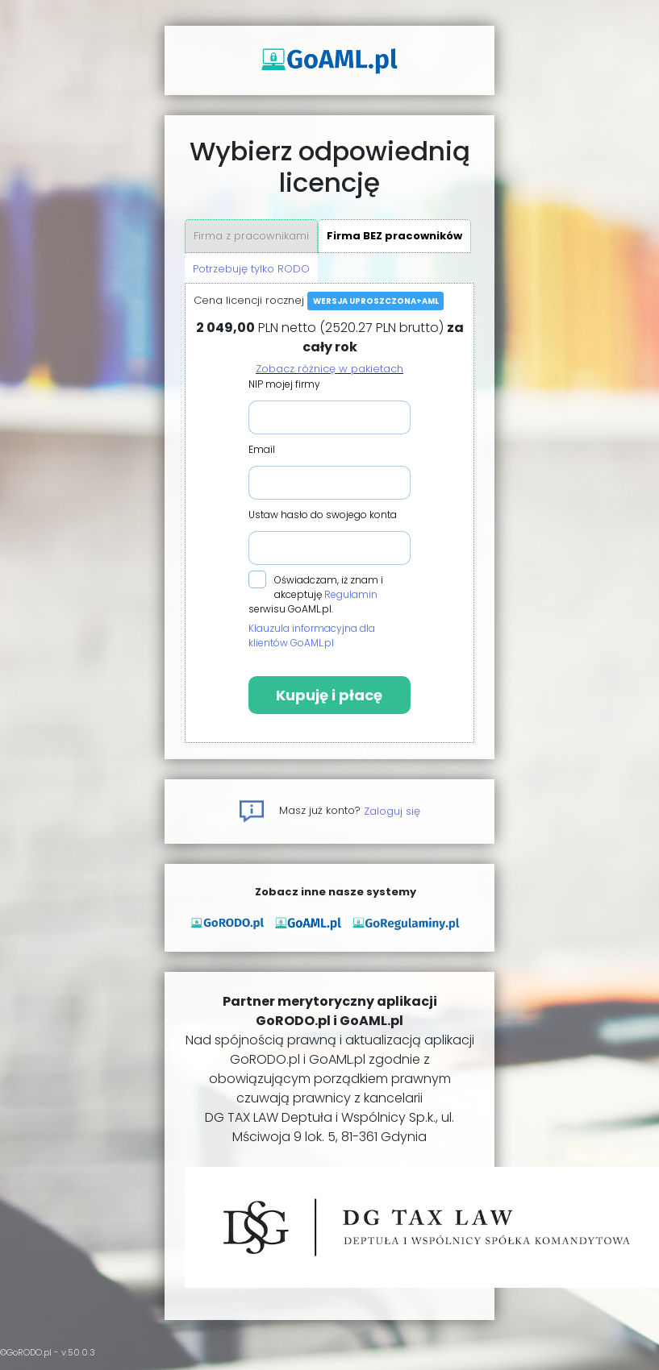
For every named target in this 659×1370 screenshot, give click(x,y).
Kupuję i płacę (329, 695)
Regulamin (350, 594)
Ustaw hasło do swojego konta (322, 514)
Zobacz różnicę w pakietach (329, 368)
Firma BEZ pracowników (394, 235)
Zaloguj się (392, 810)
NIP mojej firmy (284, 384)
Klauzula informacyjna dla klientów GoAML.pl (311, 635)
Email (261, 449)
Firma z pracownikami (251, 235)
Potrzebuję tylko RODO (251, 268)
